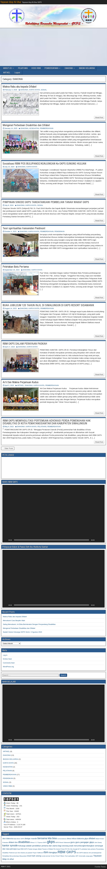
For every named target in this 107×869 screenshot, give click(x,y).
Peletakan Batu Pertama (16, 266)
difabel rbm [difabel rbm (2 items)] (13, 842)
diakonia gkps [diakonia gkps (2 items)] (82, 839)
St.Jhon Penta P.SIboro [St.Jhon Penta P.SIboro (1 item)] (57, 856)
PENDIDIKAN (59, 231)
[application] (53, 514)
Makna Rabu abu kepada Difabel (19, 86)
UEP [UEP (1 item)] (76, 856)
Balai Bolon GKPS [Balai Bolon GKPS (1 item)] (18, 838)
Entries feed (7, 659)
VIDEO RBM (36, 68)
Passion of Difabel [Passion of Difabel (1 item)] (47, 849)
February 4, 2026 (11, 90)
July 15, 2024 (9, 167)
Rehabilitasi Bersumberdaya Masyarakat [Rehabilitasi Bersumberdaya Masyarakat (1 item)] (14, 856)
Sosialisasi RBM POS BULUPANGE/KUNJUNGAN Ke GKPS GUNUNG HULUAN (44, 163)
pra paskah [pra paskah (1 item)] (28, 852)
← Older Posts (7, 448)
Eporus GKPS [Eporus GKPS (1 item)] (42, 842)
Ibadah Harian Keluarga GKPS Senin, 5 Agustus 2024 (22, 632)
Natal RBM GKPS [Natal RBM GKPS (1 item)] (22, 849)
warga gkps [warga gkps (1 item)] (89, 856)
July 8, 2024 (9, 205)
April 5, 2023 (9, 385)
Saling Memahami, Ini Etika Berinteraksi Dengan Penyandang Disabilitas (29, 624)
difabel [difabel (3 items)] (92, 838)
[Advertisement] (53, 47)
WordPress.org (8, 667)
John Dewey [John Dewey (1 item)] (98, 842)
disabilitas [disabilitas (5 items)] (24, 842)
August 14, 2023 (11, 308)
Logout (17, 72)
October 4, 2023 (10, 231)
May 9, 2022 (9, 426)
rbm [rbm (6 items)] (45, 852)
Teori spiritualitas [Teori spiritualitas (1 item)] (70, 856)
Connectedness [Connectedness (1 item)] (61, 838)
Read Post (99, 117)
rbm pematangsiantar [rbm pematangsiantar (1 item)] (95, 852)
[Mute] (97, 540)
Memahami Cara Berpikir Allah (14, 620)
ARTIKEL (6, 72)
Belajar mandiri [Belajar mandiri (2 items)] (31, 839)
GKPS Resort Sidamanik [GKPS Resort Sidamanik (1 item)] (62, 842)
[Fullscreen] (101, 540)
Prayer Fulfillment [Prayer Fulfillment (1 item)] (38, 852)
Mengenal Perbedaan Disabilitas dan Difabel (26, 125)
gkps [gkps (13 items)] (51, 842)
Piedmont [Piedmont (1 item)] (12, 852)
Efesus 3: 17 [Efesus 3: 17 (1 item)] (34, 842)
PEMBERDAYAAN (51, 68)
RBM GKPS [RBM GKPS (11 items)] (67, 852)
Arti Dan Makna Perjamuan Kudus (21, 382)
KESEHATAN (34, 128)
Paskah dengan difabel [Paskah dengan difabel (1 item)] (35, 849)
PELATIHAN (23, 68)
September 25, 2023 (12, 270)
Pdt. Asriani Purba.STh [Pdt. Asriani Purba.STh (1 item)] (60, 849)
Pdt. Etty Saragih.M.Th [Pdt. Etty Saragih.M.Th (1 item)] (74, 849)
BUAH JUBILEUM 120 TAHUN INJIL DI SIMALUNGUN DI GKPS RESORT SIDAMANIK (48, 305)
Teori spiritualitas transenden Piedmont (24, 228)
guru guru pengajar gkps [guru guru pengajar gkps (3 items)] (82, 842)
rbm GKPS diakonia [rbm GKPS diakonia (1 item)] (82, 852)
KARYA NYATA (34, 90)
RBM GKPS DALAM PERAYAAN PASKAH (25, 343)
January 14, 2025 (11, 128)
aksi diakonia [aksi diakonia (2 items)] (7, 839)
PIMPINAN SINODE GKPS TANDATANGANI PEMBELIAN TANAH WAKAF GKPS (46, 202)
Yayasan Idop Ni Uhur (11, 2)
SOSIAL (44, 90)
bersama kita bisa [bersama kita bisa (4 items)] (47, 838)
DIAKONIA (69, 68)
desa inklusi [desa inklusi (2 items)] (72, 839)
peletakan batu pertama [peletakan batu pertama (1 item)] (88, 849)
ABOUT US (7, 68)
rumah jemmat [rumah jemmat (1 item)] (46, 856)
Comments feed (8, 663)
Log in (5, 655)
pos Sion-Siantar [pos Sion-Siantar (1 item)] (20, 852)
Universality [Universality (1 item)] (82, 856)
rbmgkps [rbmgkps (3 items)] (53, 852)
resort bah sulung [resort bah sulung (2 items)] (34, 856)
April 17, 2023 (10, 347)
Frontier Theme (100, 867)
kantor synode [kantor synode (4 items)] (10, 845)
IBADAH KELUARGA (87, 68)
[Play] (5, 540)
